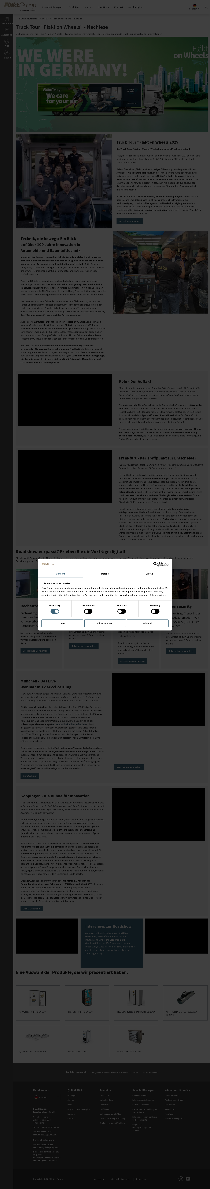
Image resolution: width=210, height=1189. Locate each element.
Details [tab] (105, 573)
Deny (62, 623)
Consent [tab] (60, 573)
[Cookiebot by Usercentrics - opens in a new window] (156, 564)
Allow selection (105, 623)
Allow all (147, 623)
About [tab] (149, 573)
